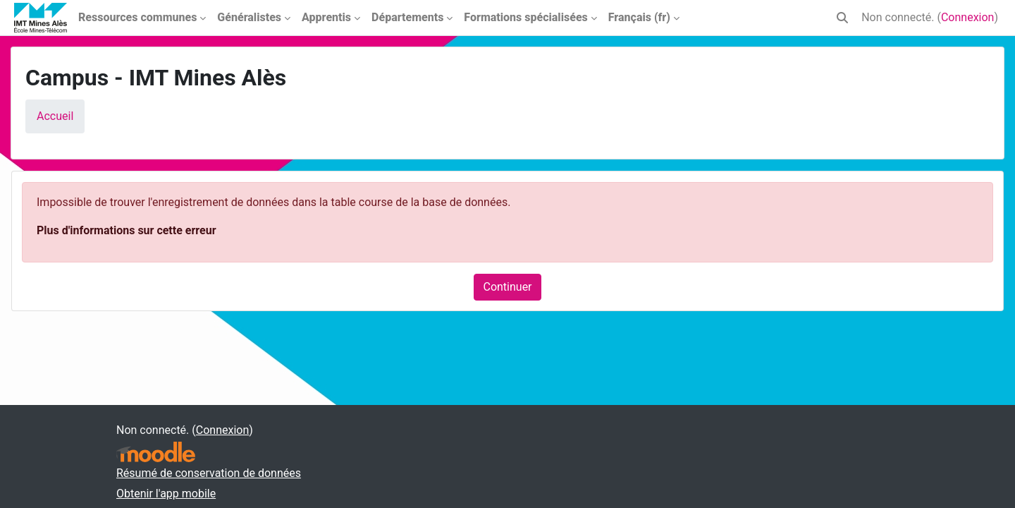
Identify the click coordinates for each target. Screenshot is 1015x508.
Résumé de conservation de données (208, 473)
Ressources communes (137, 17)
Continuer (507, 287)
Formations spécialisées (525, 17)
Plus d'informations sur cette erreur (126, 230)
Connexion (967, 17)
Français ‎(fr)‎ (639, 17)
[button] (842, 17)
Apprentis (326, 17)
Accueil (55, 116)
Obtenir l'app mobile (166, 493)
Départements (407, 17)
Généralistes (249, 17)
